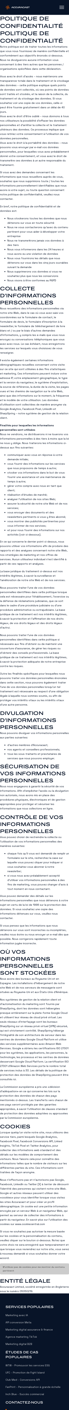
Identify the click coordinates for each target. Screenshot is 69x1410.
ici (14, 1079)
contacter (6, 199)
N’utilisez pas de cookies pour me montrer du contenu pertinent (34, 1269)
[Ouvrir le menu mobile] (61, 7)
